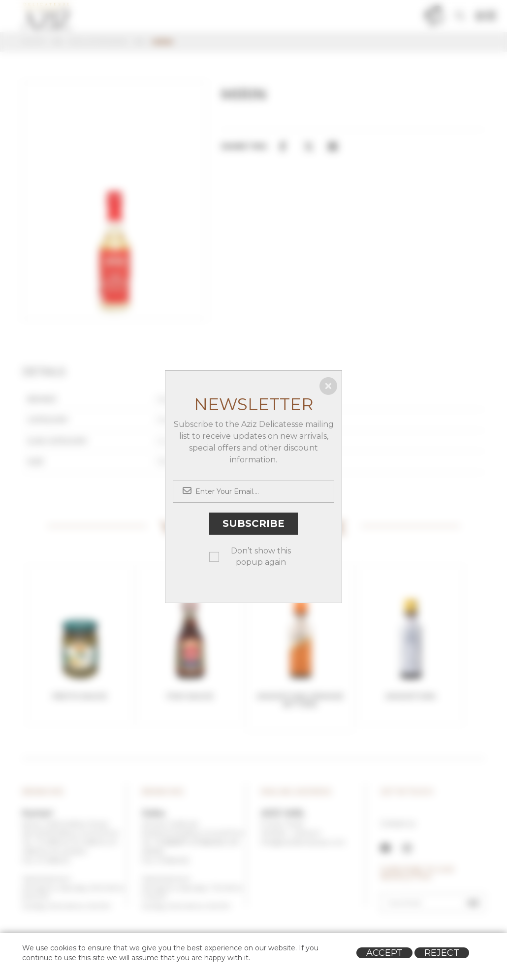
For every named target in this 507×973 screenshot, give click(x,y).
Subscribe (253, 523)
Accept (384, 952)
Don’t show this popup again (261, 556)
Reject (441, 952)
